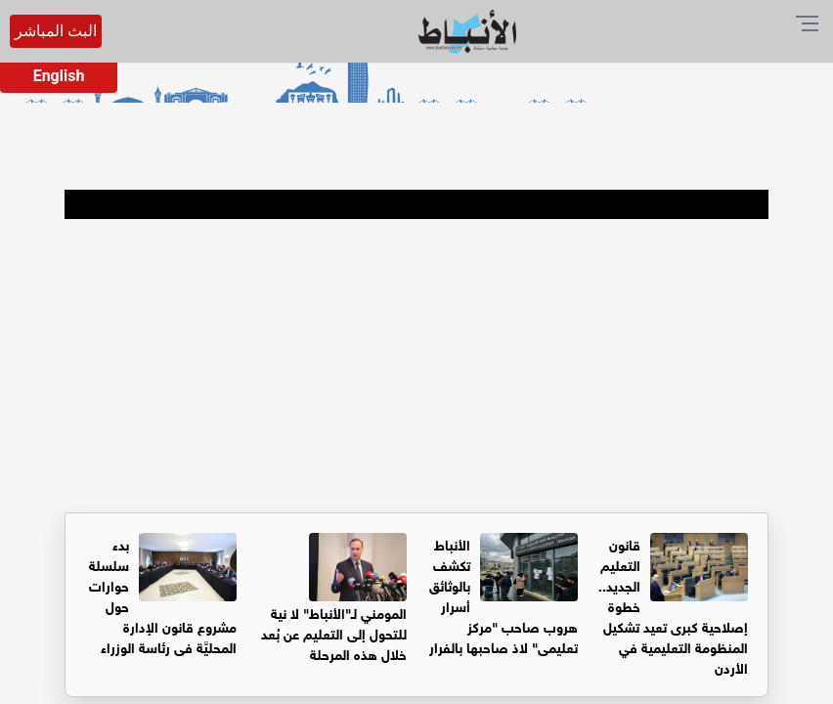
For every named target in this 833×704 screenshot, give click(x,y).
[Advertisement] (416, 366)
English (59, 75)
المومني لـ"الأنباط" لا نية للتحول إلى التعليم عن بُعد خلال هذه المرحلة (334, 632)
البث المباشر (56, 31)
